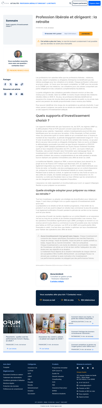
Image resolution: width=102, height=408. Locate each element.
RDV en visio (69, 300)
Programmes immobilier (59, 368)
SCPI (29, 373)
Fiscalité (30, 382)
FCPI (53, 382)
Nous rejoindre (84, 394)
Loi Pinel (30, 370)
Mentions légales (8, 383)
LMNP (30, 376)
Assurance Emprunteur (59, 388)
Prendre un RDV (84, 388)
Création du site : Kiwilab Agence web (51, 406)
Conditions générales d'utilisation (14, 380)
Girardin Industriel (58, 376)
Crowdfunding (56, 379)
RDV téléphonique (88, 300)
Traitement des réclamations (12, 377)
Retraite (30, 385)
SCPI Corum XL (57, 370)
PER (29, 379)
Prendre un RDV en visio (87, 391)
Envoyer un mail (49, 300)
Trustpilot (6, 367)
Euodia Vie (55, 373)
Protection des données (11, 386)
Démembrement (33, 388)
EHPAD (54, 391)
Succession (31, 393)
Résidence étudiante (59, 393)
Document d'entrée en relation (13, 374)
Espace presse (84, 397)
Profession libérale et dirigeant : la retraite (38, 3)
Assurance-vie (32, 368)
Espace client (94, 3)
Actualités (14, 3)
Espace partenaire (80, 3)
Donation (30, 391)
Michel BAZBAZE (56, 274)
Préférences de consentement (13, 389)
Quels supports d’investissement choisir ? (17, 25)
